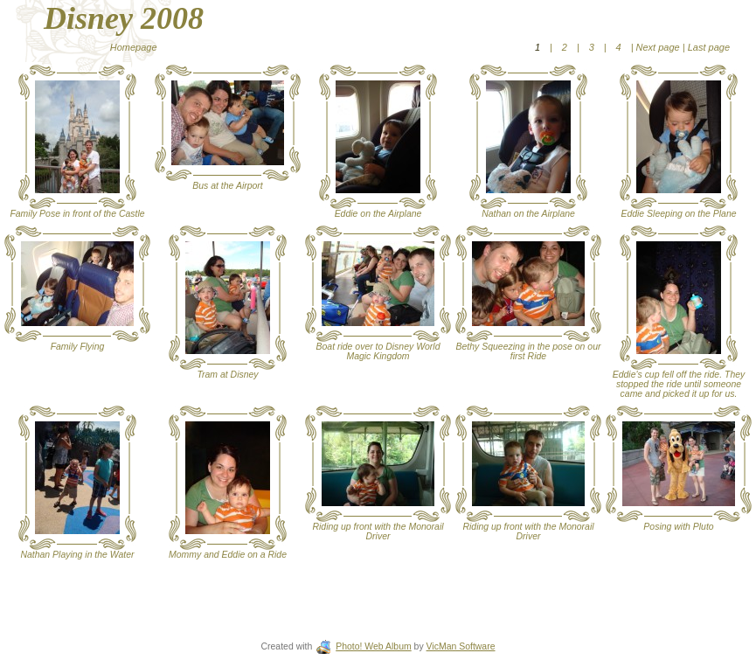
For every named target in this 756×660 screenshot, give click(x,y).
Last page (707, 47)
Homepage (133, 47)
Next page (658, 47)
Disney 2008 (124, 18)
